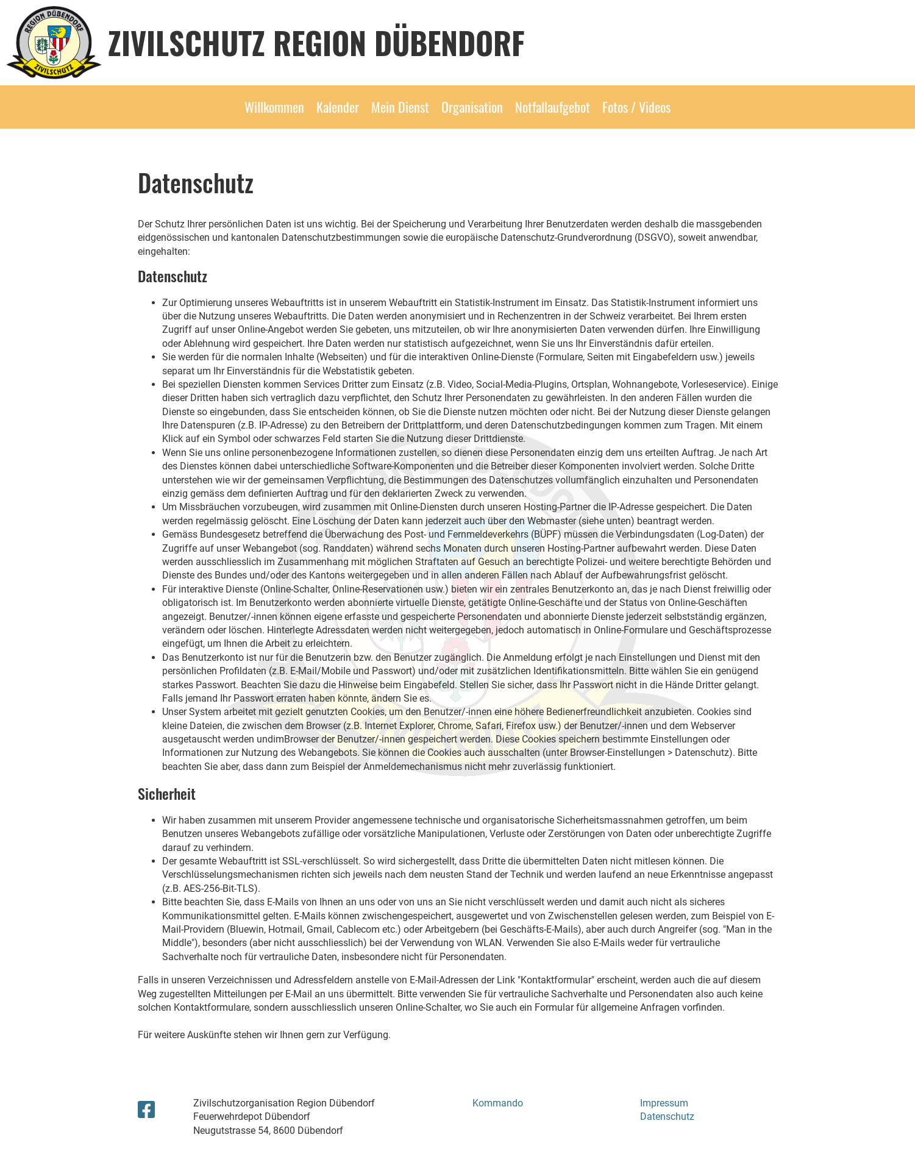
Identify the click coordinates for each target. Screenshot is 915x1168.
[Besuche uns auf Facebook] (146, 1110)
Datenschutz (667, 1116)
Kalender (337, 106)
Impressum (664, 1103)
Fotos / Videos (636, 106)
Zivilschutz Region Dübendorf (316, 42)
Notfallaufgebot (552, 106)
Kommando (497, 1103)
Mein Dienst (400, 106)
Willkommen (274, 106)
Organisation (472, 106)
